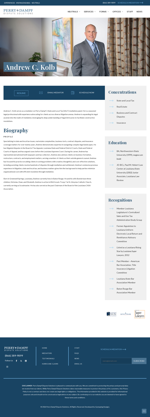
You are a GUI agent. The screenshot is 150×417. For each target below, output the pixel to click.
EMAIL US (78, 364)
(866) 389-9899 (109, 3)
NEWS (77, 358)
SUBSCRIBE (139, 361)
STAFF (77, 348)
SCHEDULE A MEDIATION (128, 3)
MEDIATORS (47, 353)
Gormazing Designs (102, 407)
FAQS (77, 353)
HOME (44, 348)
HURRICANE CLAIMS (50, 364)
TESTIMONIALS (48, 358)
